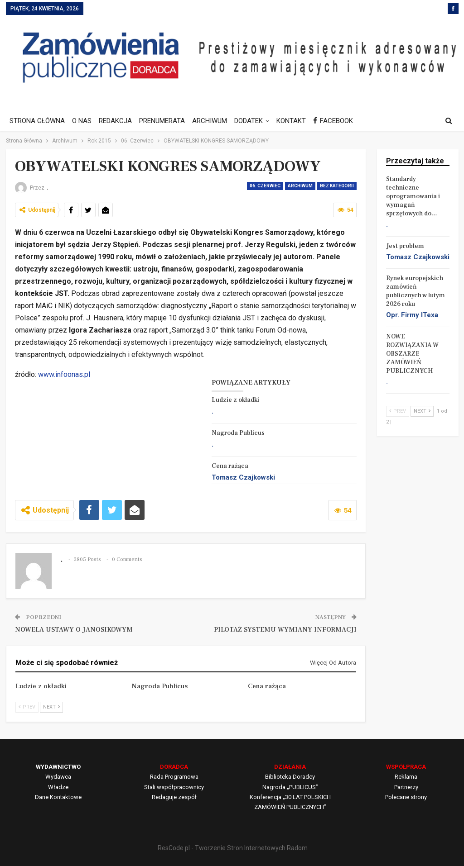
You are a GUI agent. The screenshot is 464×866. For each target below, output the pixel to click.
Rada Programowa (174, 776)
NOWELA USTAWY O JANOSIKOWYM (74, 629)
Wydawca (58, 776)
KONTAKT (299, 121)
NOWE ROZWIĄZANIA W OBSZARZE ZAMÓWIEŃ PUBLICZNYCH (412, 354)
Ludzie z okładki (235, 400)
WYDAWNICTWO (58, 766)
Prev (27, 707)
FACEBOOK (342, 121)
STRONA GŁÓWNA (37, 121)
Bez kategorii (337, 185)
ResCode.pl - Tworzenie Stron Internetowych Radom (233, 848)
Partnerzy (406, 787)
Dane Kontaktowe (58, 797)
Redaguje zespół (174, 797)
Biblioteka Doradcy (290, 776)
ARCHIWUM (215, 121)
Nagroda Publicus (238, 433)
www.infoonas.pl (64, 374)
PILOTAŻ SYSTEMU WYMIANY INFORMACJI (285, 629)
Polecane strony (406, 797)
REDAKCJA (118, 121)
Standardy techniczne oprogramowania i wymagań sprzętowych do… (413, 196)
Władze (58, 787)
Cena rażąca (230, 466)
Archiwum (300, 185)
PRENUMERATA (166, 121)
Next (51, 707)
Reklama (406, 776)
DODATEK (255, 121)
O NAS (83, 121)
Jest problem (405, 246)
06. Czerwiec (265, 185)
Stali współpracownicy (174, 787)
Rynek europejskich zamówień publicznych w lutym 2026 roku (415, 291)
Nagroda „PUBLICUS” (290, 787)
